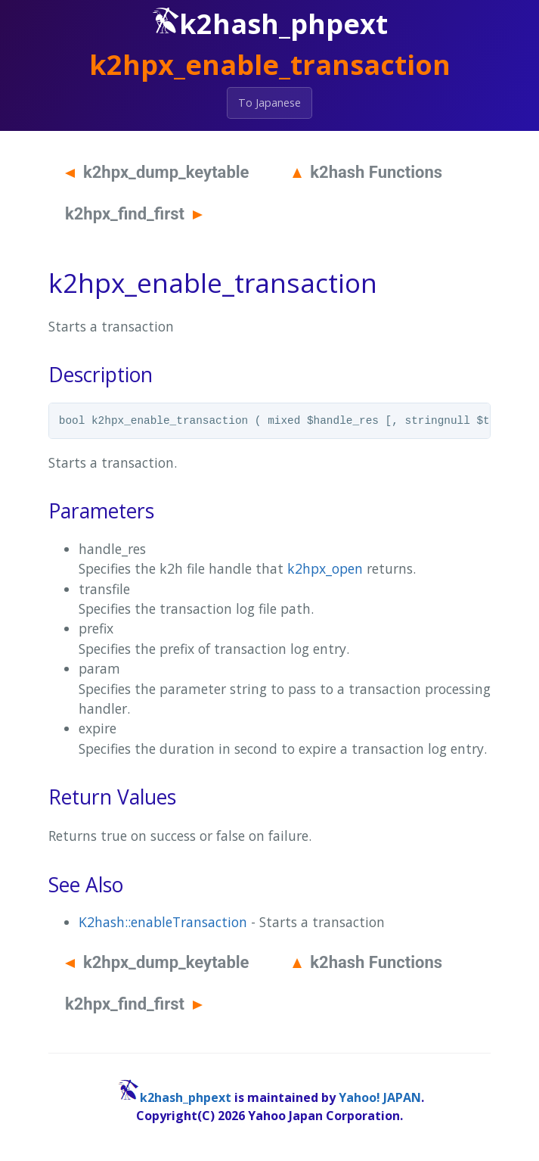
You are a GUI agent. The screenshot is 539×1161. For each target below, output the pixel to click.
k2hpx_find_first (134, 213)
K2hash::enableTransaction (163, 922)
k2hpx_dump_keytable (157, 172)
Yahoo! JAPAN (380, 1097)
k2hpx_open (325, 568)
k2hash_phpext (185, 1097)
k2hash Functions (367, 172)
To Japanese (269, 102)
